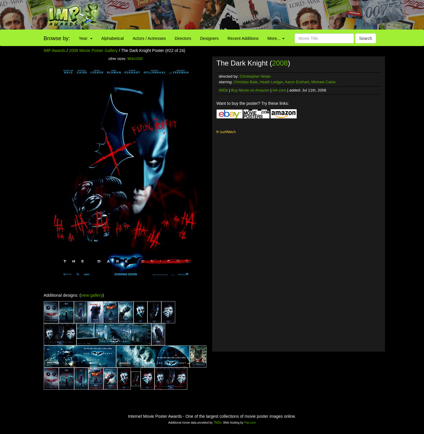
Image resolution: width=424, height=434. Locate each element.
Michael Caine (323, 82)
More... (275, 38)
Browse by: (57, 38)
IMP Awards (55, 50)
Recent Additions (243, 38)
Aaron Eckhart (297, 82)
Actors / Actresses (149, 38)
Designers (209, 38)
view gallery (92, 295)
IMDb (223, 90)
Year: (85, 38)
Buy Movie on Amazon (250, 90)
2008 (280, 63)
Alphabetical (112, 38)
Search (365, 38)
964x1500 (135, 59)
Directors (183, 38)
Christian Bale (246, 82)
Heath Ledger (271, 82)
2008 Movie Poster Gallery (93, 50)
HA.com (279, 90)
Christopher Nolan (255, 76)
